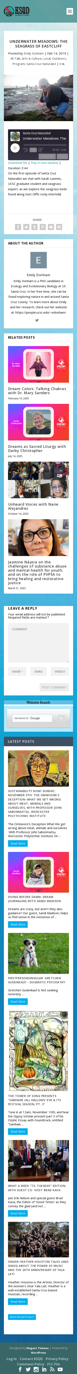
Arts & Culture (32, 58)
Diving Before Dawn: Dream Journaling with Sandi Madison (34, 899)
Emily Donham (34, 53)
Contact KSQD (31, 1359)
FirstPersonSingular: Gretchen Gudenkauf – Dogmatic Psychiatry (36, 980)
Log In (12, 1359)
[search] (29, 718)
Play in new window (44, 163)
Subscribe (47, 156)
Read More (17, 843)
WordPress (38, 1352)
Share (62, 156)
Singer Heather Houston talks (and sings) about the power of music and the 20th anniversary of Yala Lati (38, 1268)
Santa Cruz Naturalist (41, 64)
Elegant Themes (37, 1348)
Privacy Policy (57, 1359)
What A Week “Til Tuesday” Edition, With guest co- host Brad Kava (37, 1188)
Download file (17, 163)
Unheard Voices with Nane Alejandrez (33, 506)
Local (47, 58)
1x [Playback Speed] (33, 149)
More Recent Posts (22, 1317)
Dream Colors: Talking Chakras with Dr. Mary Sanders (37, 390)
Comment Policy (30, 1364)
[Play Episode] (15, 147)
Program (18, 64)
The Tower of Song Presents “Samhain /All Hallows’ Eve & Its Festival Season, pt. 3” (34, 1100)
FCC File (53, 1364)
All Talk (15, 58)
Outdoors (59, 58)
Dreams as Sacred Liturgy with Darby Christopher (37, 448)
